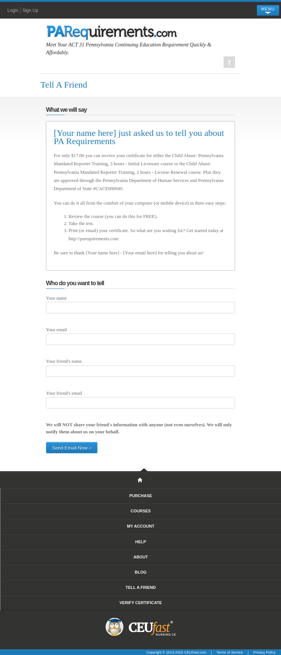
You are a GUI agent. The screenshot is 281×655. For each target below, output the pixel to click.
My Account (141, 526)
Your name (56, 298)
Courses (140, 511)
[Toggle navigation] (268, 10)
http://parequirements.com (94, 238)
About (140, 557)
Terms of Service (229, 652)
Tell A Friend (141, 587)
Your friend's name (64, 361)
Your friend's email (64, 393)
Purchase (140, 495)
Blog (141, 572)
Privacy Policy (264, 652)
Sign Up (30, 10)
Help (140, 542)
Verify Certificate (140, 602)
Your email (56, 329)
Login (12, 10)
